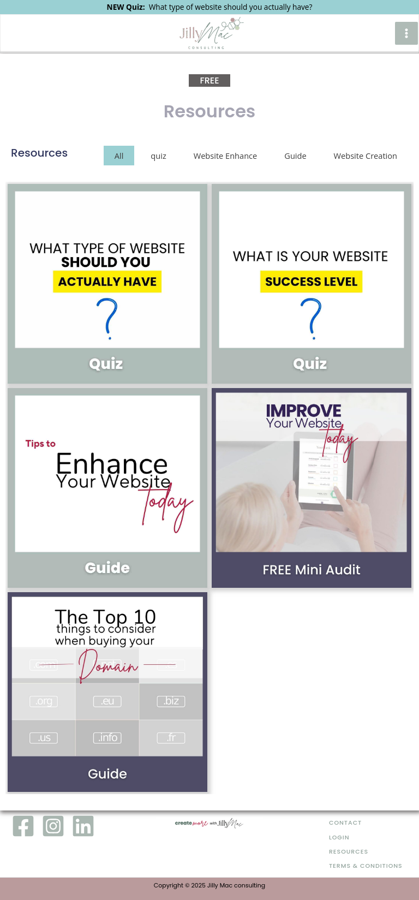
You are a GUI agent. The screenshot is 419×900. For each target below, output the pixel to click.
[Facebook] (23, 826)
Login (339, 837)
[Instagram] (53, 826)
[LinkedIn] (83, 826)
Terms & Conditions (366, 866)
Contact (345, 823)
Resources (348, 852)
